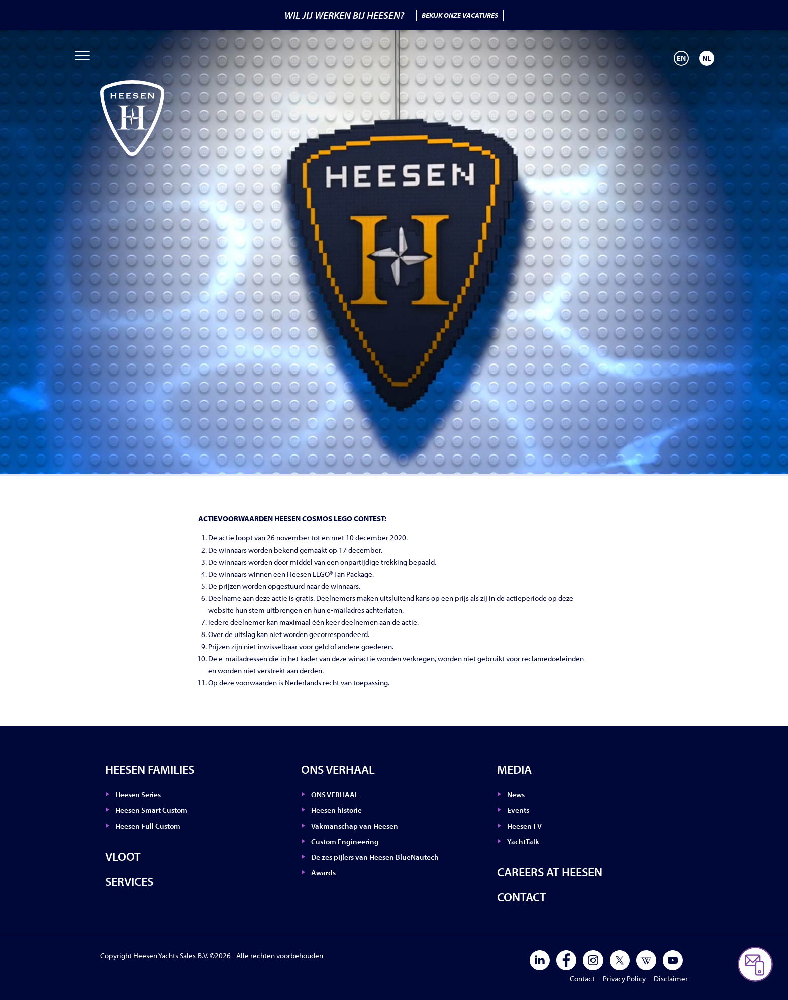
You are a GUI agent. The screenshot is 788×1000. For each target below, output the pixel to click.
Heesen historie (336, 810)
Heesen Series (138, 794)
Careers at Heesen (549, 871)
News (516, 794)
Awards (323, 872)
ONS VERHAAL (338, 769)
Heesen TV (524, 826)
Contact (521, 896)
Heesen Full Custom (147, 826)
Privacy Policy (624, 978)
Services (129, 881)
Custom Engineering (345, 841)
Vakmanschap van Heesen (354, 826)
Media (514, 769)
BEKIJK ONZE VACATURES (460, 15)
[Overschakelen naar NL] (706, 58)
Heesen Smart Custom (151, 810)
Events (518, 810)
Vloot (123, 856)
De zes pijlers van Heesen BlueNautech (375, 857)
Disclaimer (671, 978)
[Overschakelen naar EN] (681, 58)
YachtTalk (523, 841)
